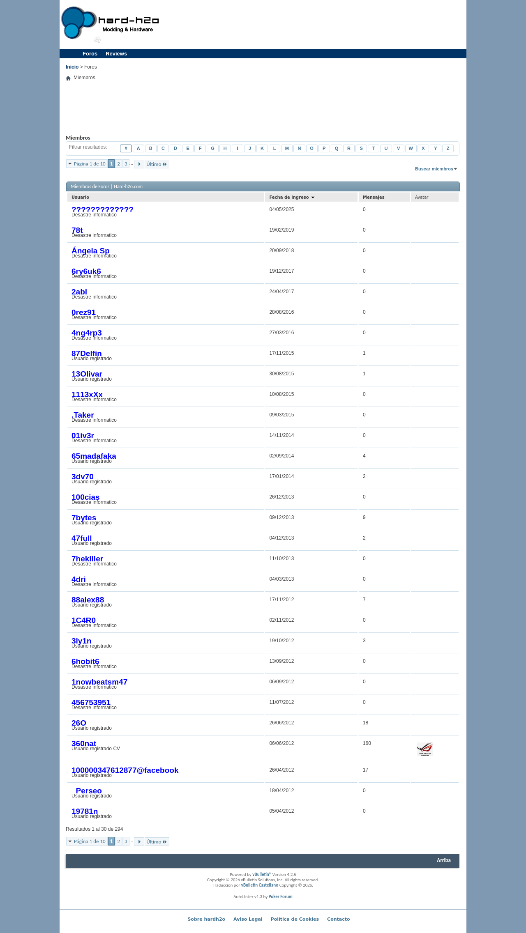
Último (157, 164)
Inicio (72, 67)
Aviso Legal (248, 919)
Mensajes (374, 197)
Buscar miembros (434, 168)
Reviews (116, 54)
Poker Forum (281, 896)
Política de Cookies (295, 919)
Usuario (80, 197)
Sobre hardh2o (206, 919)
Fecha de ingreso (292, 197)
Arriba (444, 860)
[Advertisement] (314, 24)
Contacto (338, 919)
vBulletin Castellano (259, 885)
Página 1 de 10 (90, 164)
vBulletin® (261, 874)
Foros (90, 54)
